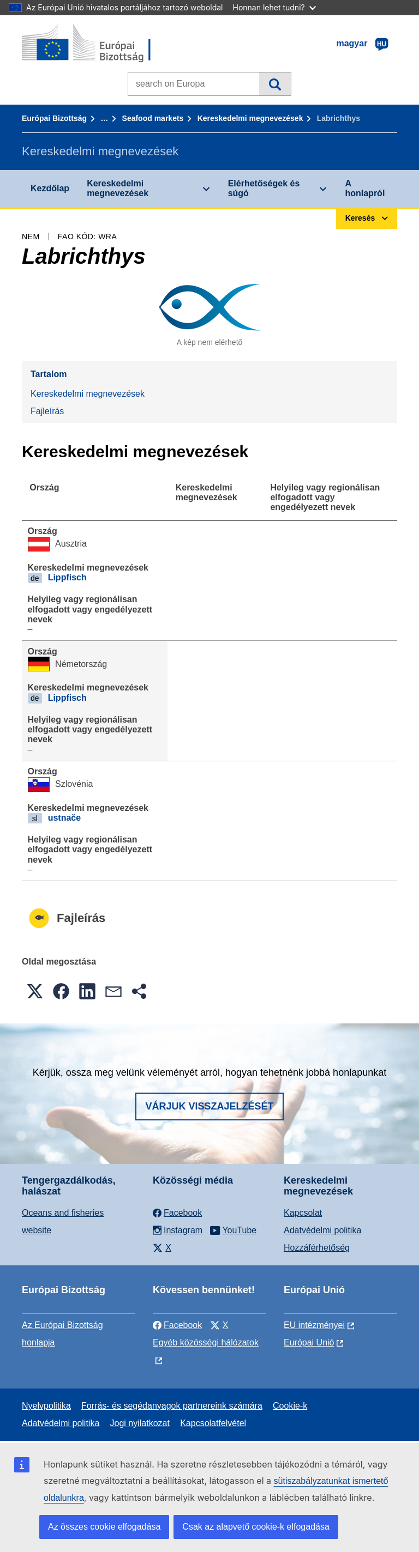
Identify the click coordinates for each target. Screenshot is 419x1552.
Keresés (274, 83)
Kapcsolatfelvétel (213, 1423)
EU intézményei (314, 1325)
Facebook (177, 1325)
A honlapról (365, 188)
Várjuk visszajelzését (209, 1106)
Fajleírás (47, 411)
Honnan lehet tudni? (274, 7)
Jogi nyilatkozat (140, 1423)
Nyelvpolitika (46, 1405)
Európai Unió (309, 1342)
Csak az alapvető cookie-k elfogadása (256, 1526)
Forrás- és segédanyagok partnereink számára (171, 1405)
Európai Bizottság (54, 118)
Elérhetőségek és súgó (264, 188)
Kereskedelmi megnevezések (250, 118)
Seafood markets (153, 118)
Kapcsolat (303, 1212)
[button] (35, 991)
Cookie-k (290, 1405)
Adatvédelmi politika (322, 1230)
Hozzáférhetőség (317, 1247)
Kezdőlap (50, 188)
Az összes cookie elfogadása (104, 1526)
